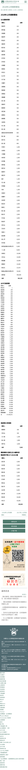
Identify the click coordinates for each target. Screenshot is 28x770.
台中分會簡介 (3, 732)
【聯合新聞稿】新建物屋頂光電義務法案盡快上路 (14, 603)
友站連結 (4, 667)
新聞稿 (2, 709)
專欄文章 (2, 705)
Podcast (2, 712)
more (24, 594)
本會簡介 (2, 675)
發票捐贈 (2, 757)
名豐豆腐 (9, 669)
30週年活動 (3, 683)
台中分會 (2, 730)
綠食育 (2, 695)
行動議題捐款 (3, 752)
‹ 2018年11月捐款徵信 (6, 514)
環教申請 (2, 765)
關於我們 (5, 10)
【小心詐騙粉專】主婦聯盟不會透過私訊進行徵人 (14, 619)
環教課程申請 (3, 767)
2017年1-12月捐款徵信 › (22, 514)
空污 (1, 701)
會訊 (1, 722)
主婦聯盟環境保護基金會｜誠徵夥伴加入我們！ (14, 608)
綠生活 (2, 699)
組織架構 (2, 679)
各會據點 (2, 677)
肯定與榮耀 (3, 681)
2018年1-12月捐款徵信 (18, 10)
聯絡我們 (13, 667)
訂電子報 (14, 531)
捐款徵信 (10, 10)
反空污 (2, 736)
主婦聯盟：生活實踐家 (6, 714)
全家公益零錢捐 (14, 669)
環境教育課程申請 (5, 734)
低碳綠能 (2, 697)
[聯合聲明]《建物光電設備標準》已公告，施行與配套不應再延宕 (13, 597)
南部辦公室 (3, 738)
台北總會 (2, 744)
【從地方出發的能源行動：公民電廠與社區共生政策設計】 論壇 (14, 613)
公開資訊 (2, 685)
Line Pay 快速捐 (4, 750)
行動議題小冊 (3, 726)
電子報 (2, 724)
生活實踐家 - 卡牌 (4, 728)
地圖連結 (23, 649)
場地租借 (14, 526)
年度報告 (2, 689)
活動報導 (2, 707)
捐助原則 (2, 763)
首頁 (2, 10)
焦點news (2, 703)
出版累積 (2, 720)
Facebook (18, 667)
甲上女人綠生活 (4, 716)
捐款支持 (14, 522)
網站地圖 (9, 667)
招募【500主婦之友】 (6, 742)
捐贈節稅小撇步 (4, 755)
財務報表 (2, 687)
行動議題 (2, 693)
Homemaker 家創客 (5, 718)
